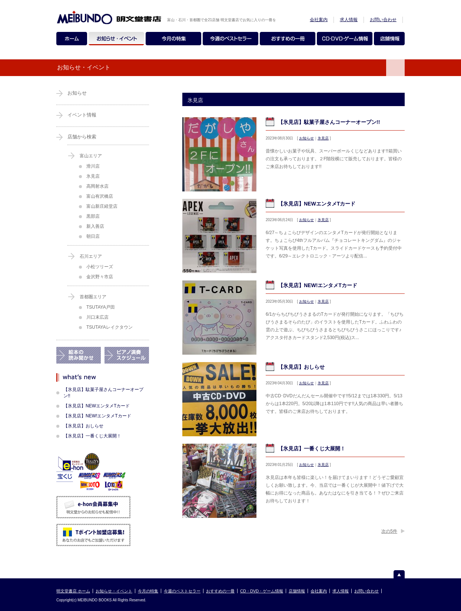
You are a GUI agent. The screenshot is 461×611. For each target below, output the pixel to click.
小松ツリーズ (99, 266)
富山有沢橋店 (99, 196)
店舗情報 (297, 591)
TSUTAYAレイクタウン (109, 327)
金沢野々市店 (99, 276)
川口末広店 (97, 317)
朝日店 (93, 236)
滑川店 (93, 166)
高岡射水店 (97, 186)
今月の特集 (148, 591)
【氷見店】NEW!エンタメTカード (317, 285)
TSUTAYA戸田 (100, 307)
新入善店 (95, 226)
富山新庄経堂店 (101, 206)
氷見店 (323, 138)
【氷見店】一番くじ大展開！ (311, 448)
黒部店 (93, 216)
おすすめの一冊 (220, 591)
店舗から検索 (81, 136)
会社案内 (319, 19)
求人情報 (349, 19)
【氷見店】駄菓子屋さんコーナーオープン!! (329, 122)
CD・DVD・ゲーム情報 (261, 591)
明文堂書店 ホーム (73, 591)
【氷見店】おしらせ (301, 367)
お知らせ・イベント (114, 591)
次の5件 (389, 531)
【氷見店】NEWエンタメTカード (316, 204)
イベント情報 (81, 115)
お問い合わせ (383, 19)
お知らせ (306, 138)
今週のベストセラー (182, 591)
